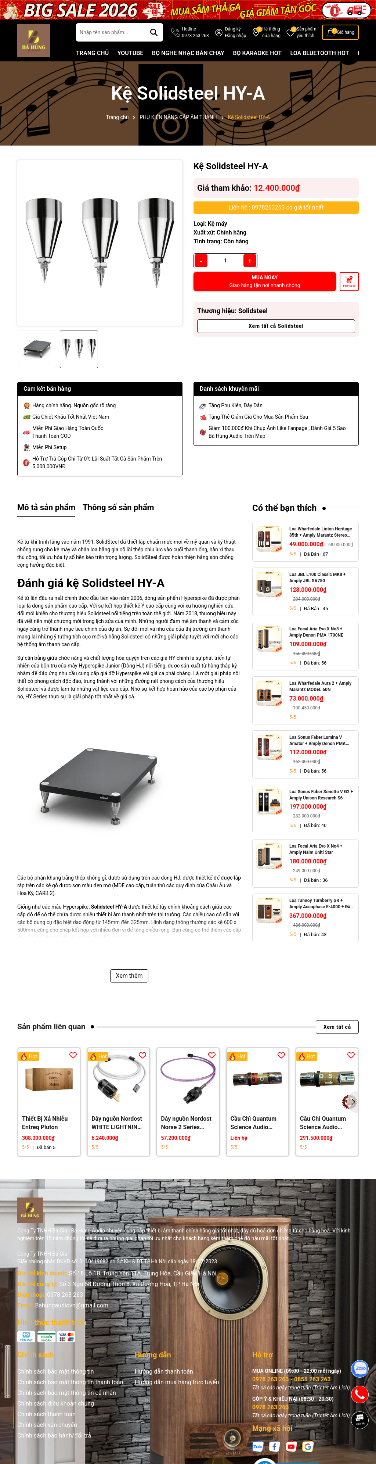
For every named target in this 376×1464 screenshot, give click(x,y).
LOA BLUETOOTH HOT (319, 53)
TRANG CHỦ (92, 53)
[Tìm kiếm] (154, 32)
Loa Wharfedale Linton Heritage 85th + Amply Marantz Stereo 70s (320, 532)
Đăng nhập (235, 35)
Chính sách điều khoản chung (55, 1403)
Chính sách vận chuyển (47, 1424)
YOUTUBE (131, 53)
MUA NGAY (264, 281)
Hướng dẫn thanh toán (164, 1371)
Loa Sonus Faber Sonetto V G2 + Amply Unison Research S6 (321, 795)
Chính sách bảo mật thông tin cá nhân (66, 1392)
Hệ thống (271, 32)
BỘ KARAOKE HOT (257, 53)
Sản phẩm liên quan (51, 1026)
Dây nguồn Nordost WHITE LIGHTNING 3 (116, 1123)
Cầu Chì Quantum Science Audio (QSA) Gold (323, 1123)
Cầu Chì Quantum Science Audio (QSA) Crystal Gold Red (255, 1123)
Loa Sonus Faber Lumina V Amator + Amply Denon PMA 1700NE (317, 741)
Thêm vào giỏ (349, 286)
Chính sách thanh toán (46, 1414)
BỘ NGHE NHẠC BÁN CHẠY (188, 53)
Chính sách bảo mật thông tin (55, 1371)
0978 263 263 (65, 1294)
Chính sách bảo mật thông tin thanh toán (70, 1382)
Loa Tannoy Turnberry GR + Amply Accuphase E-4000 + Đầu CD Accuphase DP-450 (321, 904)
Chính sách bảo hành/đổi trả (54, 1435)
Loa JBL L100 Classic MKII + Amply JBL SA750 (317, 577)
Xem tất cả (337, 1027)
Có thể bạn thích (284, 508)
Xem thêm (129, 975)
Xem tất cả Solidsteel (276, 326)
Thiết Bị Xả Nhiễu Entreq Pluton (45, 1122)
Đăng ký (233, 29)
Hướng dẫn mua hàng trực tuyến (177, 1382)
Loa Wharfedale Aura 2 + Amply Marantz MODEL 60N (320, 686)
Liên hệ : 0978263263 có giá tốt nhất (276, 207)
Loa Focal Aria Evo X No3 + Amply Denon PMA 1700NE (316, 632)
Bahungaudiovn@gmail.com (71, 1305)
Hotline (195, 32)
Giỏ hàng (345, 32)
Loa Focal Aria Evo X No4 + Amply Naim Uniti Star (315, 849)
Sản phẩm (307, 32)
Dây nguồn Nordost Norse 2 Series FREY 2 (186, 1123)
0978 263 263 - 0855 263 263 (291, 1379)
